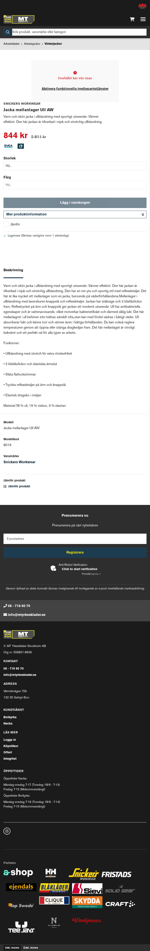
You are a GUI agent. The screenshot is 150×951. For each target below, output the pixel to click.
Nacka (7, 723)
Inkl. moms (12, 948)
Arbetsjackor (32, 44)
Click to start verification (79, 569)
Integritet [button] (9, 758)
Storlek (9, 158)
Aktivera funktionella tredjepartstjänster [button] (75, 89)
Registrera (75, 552)
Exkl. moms (30, 948)
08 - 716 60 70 (19, 606)
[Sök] (75, 32)
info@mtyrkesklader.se (26, 615)
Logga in (9, 740)
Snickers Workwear (19, 462)
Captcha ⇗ (91, 574)
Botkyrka (9, 717)
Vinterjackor (53, 44)
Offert (7, 752)
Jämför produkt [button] (16, 486)
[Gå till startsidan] (19, 19)
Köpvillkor (10, 746)
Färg (7, 177)
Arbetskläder (11, 44)
